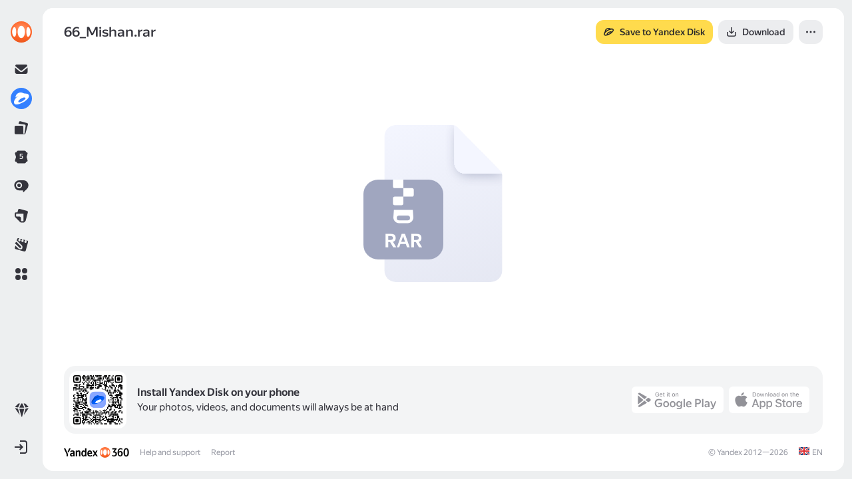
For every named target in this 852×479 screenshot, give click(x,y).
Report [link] (223, 452)
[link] (21, 32)
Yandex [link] (729, 452)
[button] (21, 274)
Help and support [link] (170, 452)
